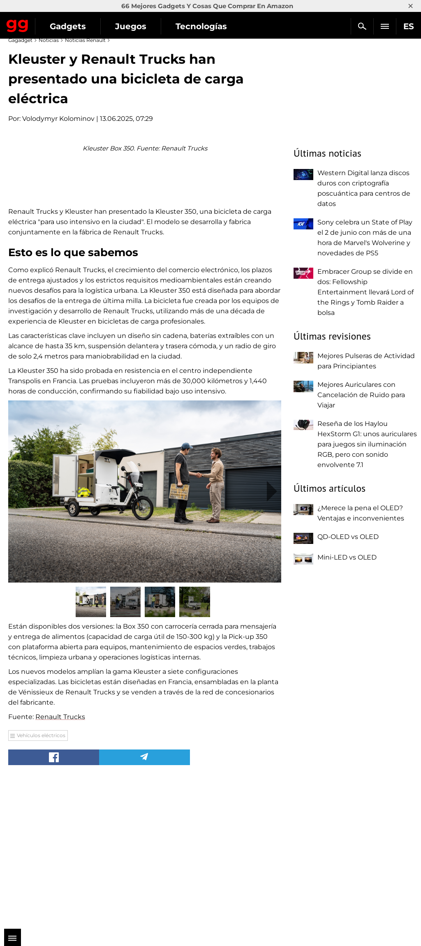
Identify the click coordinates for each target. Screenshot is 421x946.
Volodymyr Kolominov (58, 119)
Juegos (130, 26)
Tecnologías (201, 26)
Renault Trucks (60, 860)
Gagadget (17, 24)
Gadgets (68, 26)
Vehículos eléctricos (41, 879)
